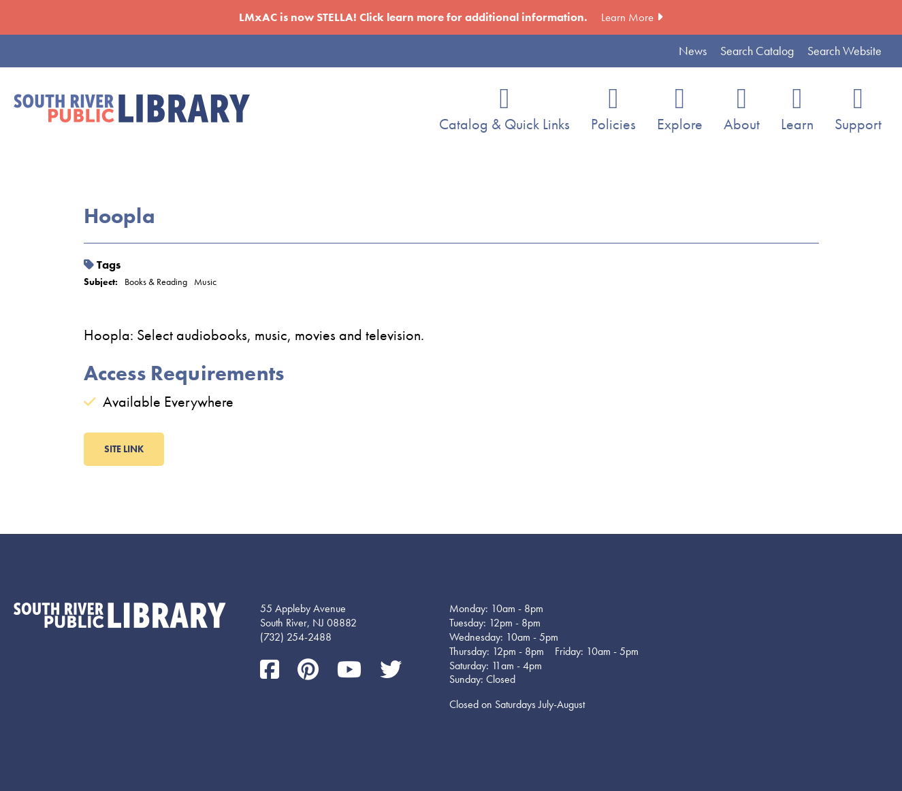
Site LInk (124, 449)
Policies (613, 124)
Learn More (627, 17)
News (693, 50)
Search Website (844, 50)
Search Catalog (757, 50)
